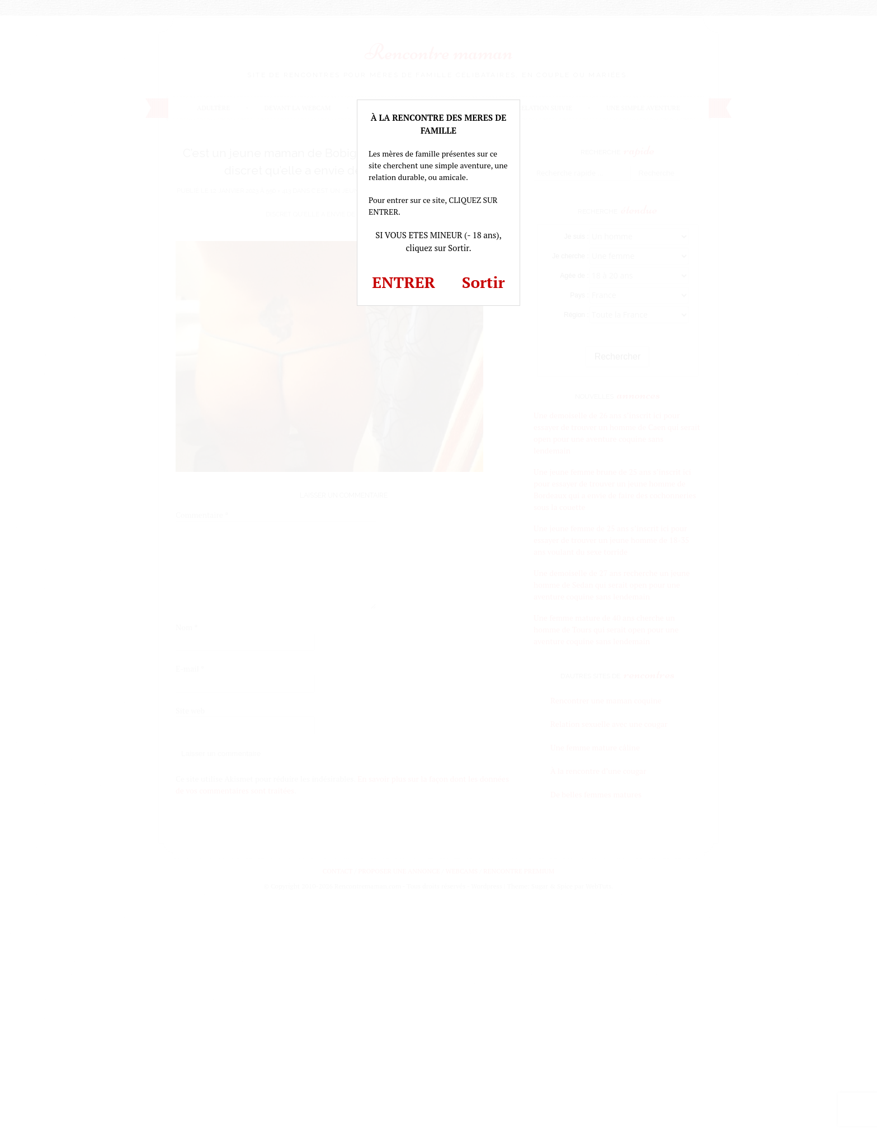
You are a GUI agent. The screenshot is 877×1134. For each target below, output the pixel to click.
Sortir (483, 282)
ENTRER (403, 282)
